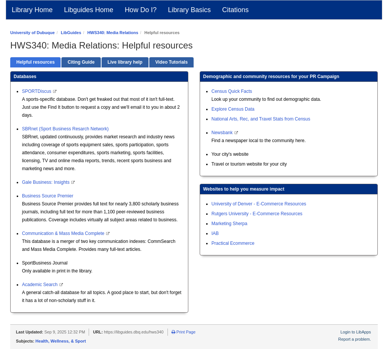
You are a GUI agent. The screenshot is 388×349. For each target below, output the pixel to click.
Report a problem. (354, 339)
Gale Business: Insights (46, 182)
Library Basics (189, 10)
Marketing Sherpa (229, 223)
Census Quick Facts (231, 91)
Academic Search (40, 284)
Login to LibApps (356, 332)
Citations (235, 10)
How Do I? (140, 10)
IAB (215, 233)
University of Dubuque (32, 32)
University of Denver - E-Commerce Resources (258, 204)
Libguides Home (88, 10)
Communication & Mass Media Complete (64, 233)
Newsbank (222, 132)
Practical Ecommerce (232, 243)
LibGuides (71, 32)
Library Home (32, 10)
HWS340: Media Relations (112, 32)
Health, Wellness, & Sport (61, 341)
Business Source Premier (47, 196)
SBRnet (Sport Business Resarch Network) (65, 128)
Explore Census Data (232, 109)
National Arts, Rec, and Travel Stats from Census (260, 119)
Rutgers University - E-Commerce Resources (256, 213)
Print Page (184, 332)
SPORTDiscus (37, 91)
